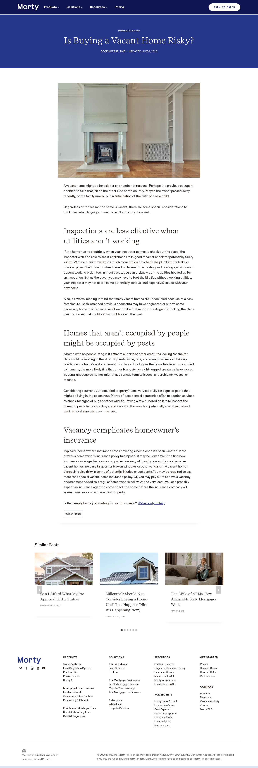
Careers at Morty (209, 701)
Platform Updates (164, 664)
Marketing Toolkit (164, 676)
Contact (205, 705)
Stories (170, 672)
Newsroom (206, 697)
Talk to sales (224, 7)
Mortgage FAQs (163, 717)
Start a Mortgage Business (124, 684)
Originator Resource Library (169, 668)
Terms (37, 759)
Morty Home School (165, 701)
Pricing (119, 7)
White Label (115, 704)
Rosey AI (68, 680)
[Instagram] (32, 668)
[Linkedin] (38, 668)
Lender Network (72, 692)
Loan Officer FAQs (164, 684)
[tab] (122, 630)
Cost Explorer (162, 709)
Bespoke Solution (119, 708)
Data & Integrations (74, 716)
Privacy (46, 759)
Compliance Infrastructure (78, 696)
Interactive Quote (164, 705)
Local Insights (162, 721)
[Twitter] (20, 668)
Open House (73, 514)
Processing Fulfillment (75, 700)
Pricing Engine (71, 676)
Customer (160, 672)
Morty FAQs (207, 709)
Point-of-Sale (71, 672)
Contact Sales (208, 672)
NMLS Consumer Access (197, 755)
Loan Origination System (77, 668)
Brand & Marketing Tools (77, 712)
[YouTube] (44, 668)
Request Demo (208, 668)
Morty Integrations (165, 680)
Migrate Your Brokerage (122, 688)
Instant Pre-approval (166, 713)
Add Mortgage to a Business (125, 692)
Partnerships (207, 676)
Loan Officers (116, 668)
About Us (205, 693)
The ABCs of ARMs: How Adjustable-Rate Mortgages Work (194, 599)
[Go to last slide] (39, 590)
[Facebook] (26, 668)
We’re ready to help (151, 503)
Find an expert (162, 725)
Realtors (113, 672)
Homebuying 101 (129, 30)
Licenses (27, 759)
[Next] (218, 590)
